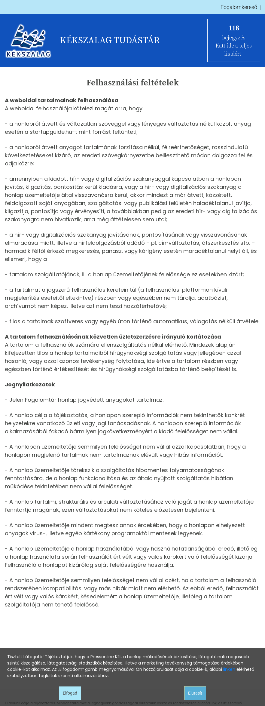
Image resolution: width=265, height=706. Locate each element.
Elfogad (70, 693)
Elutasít (195, 693)
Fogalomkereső (239, 7)
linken (229, 669)
